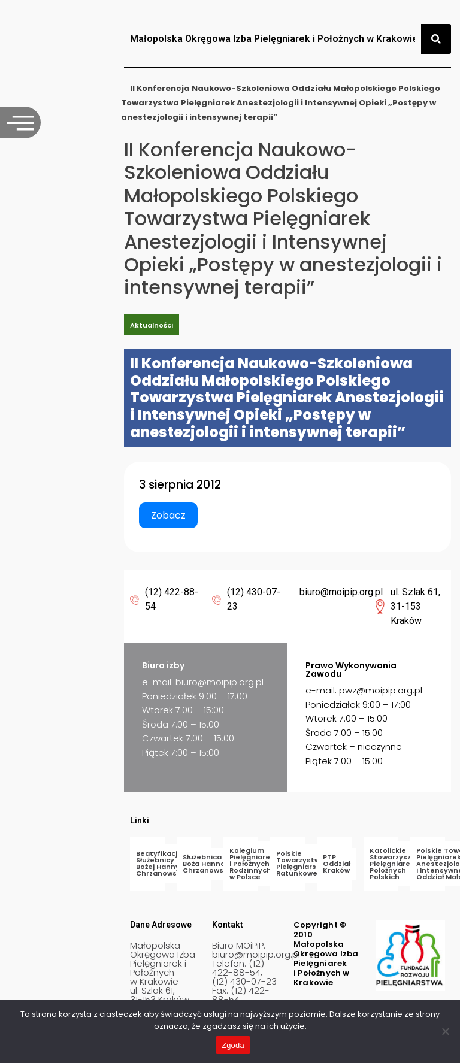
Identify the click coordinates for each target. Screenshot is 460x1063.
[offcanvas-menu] (20, 122)
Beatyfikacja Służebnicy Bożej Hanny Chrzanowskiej (162, 863)
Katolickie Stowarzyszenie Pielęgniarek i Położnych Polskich (398, 864)
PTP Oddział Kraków (336, 863)
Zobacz (168, 515)
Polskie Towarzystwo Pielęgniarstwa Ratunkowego (303, 863)
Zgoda (233, 1045)
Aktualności (151, 325)
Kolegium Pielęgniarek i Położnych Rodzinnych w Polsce (251, 864)
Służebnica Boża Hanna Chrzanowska (207, 863)
